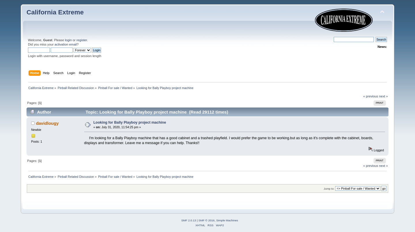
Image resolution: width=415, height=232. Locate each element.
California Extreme (55, 12)
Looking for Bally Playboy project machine (129, 122)
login (68, 40)
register (81, 40)
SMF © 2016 (207, 220)
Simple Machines (227, 220)
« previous (370, 96)
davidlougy (47, 123)
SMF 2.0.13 (188, 220)
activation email (65, 44)
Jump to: (329, 188)
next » (383, 96)
